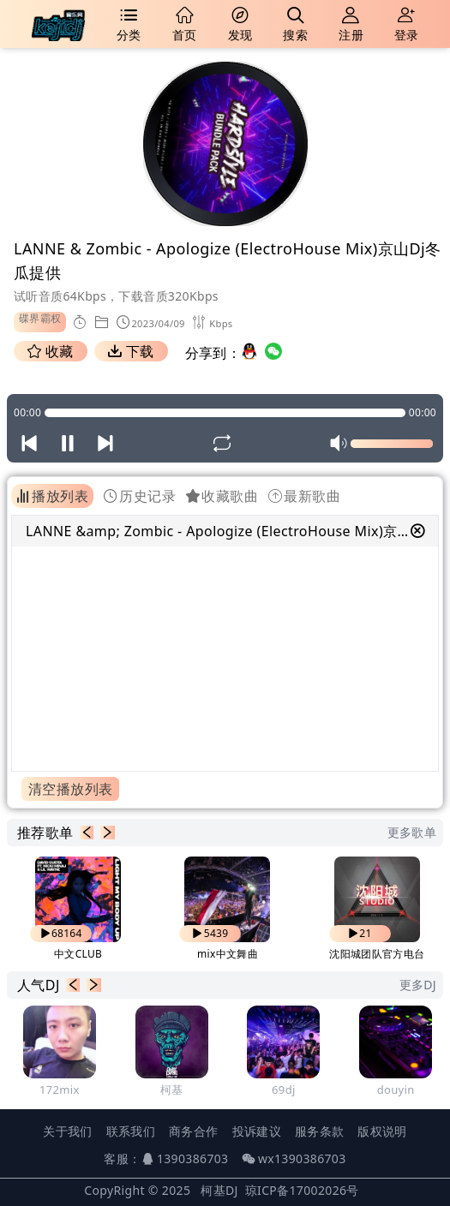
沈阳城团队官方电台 (376, 953)
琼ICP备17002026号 (302, 1190)
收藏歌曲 (222, 496)
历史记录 (140, 496)
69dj (284, 1089)
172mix (59, 1089)
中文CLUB (78, 953)
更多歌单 (411, 832)
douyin (396, 1089)
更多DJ (417, 984)
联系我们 (130, 1131)
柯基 (171, 1089)
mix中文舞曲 (227, 953)
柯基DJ (219, 1190)
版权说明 (381, 1131)
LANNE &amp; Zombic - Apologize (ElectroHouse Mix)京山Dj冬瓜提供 (218, 531)
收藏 (50, 351)
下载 (131, 351)
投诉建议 (256, 1131)
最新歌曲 (304, 496)
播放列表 (52, 496)
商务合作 (193, 1131)
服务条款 (319, 1131)
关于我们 (67, 1131)
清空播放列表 (70, 788)
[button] (86, 832)
